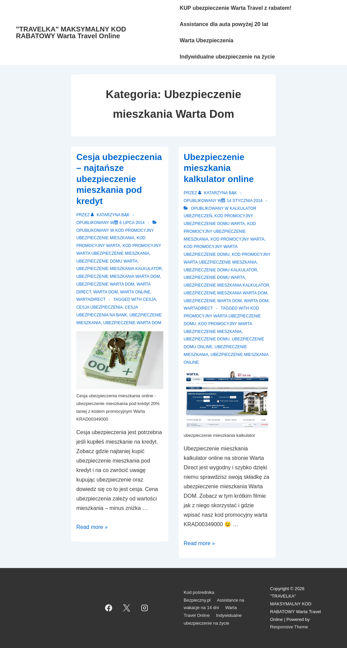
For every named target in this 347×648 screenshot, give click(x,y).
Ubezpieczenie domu (206, 339)
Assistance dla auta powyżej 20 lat (224, 24)
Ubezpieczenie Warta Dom (105, 284)
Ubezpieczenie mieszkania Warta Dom (118, 276)
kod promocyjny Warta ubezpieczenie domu (222, 316)
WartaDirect (90, 299)
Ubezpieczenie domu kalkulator (220, 270)
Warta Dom (105, 292)
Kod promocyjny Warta (237, 239)
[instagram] (144, 608)
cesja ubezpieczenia (99, 307)
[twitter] (126, 608)
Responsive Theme (289, 626)
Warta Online (135, 292)
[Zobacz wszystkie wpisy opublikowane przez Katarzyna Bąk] (111, 215)
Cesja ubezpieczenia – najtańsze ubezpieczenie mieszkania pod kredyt (119, 179)
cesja (149, 299)
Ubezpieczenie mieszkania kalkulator (119, 268)
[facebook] (108, 608)
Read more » (92, 527)
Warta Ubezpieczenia (206, 40)
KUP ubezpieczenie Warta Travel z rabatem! (235, 8)
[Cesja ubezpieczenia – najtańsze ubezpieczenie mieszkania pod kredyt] (132, 222)
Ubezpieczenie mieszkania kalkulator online (219, 168)
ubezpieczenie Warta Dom (132, 322)
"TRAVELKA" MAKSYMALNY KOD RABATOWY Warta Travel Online (71, 32)
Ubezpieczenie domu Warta (106, 261)
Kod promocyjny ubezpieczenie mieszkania (220, 231)
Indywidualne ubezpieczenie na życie (227, 57)
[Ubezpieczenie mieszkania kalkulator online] (244, 200)
